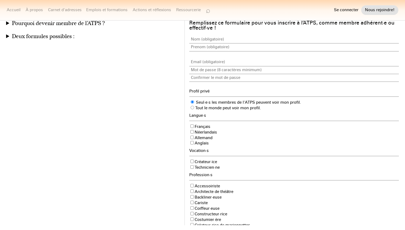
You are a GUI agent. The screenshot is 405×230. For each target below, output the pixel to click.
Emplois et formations (107, 9)
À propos (34, 9)
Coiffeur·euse (204, 208)
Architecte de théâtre (211, 191)
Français (200, 126)
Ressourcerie (188, 9)
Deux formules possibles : (43, 36)
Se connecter (346, 10)
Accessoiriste (205, 186)
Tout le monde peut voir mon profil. (226, 108)
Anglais (199, 143)
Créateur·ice (203, 161)
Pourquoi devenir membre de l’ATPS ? (58, 23)
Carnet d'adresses (65, 9)
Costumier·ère (205, 219)
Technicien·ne (205, 167)
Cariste (199, 202)
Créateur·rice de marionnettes (220, 225)
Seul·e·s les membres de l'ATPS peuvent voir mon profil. (246, 102)
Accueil (14, 9)
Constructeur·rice (208, 214)
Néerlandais (203, 132)
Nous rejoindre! (380, 9)
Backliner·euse (206, 197)
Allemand (201, 137)
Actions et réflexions (152, 9)
